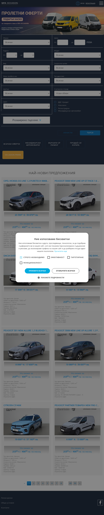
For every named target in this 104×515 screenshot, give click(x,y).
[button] (52, 277)
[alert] (52, 257)
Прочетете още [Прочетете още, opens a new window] (60, 251)
